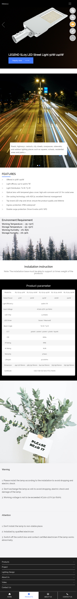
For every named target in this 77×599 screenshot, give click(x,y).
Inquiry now (20, 60)
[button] (3, 24)
